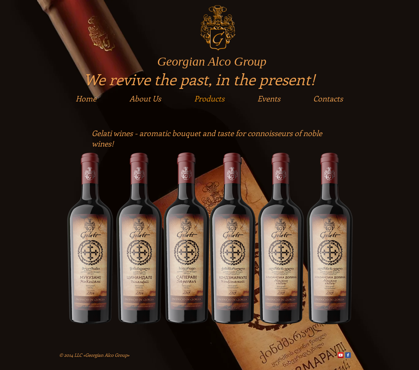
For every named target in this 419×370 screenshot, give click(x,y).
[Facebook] (348, 355)
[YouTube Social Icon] (341, 355)
